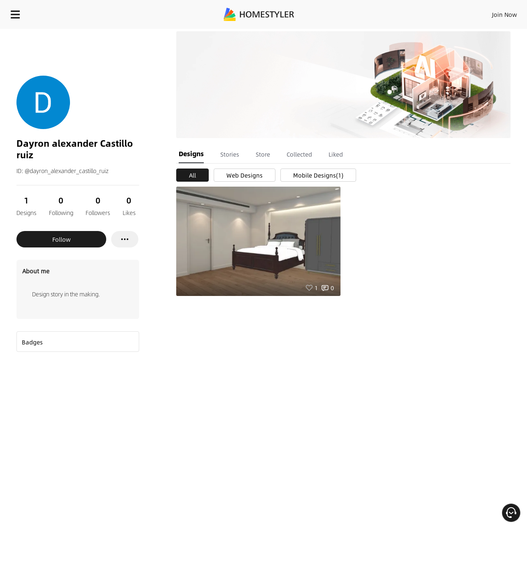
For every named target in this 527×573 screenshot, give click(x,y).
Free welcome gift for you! (356, 34)
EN (434, 12)
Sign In (375, 12)
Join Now (405, 12)
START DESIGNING (486, 12)
